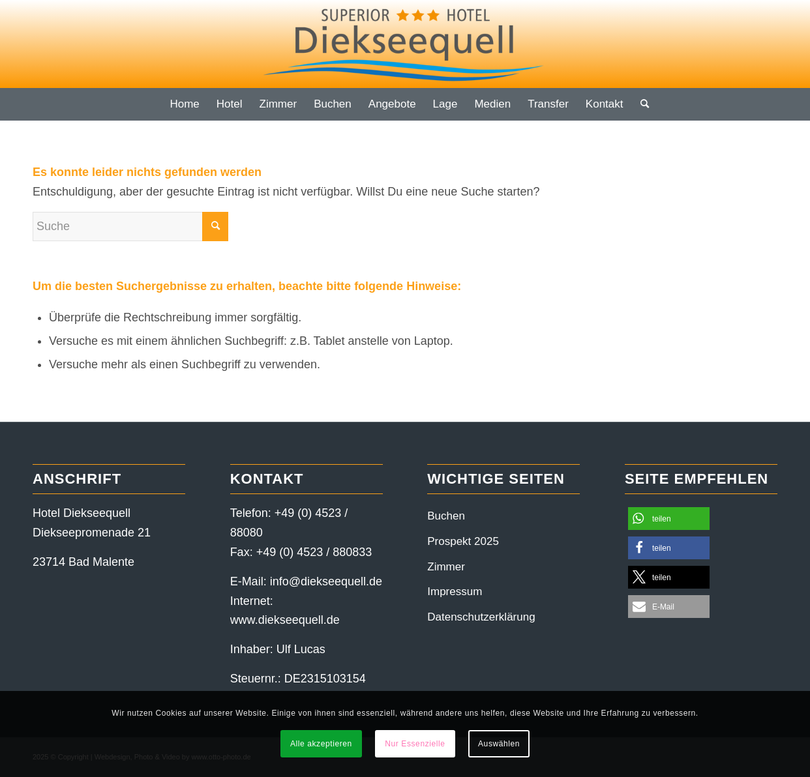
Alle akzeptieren (321, 743)
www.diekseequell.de (285, 619)
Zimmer (446, 567)
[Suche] (640, 104)
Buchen (446, 516)
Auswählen (499, 743)
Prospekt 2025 (463, 541)
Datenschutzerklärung (481, 617)
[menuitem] (184, 104)
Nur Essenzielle (415, 743)
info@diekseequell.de (326, 581)
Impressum (454, 591)
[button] (669, 518)
